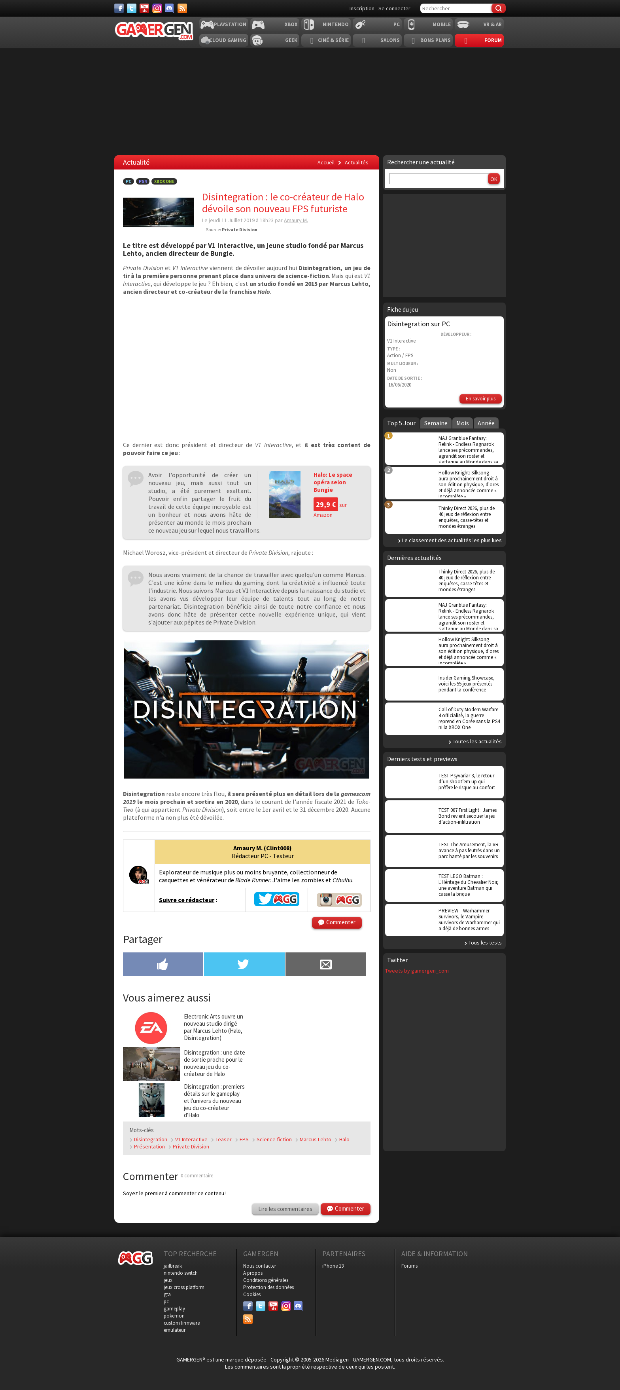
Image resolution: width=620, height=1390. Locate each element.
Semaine (436, 423)
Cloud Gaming (227, 40)
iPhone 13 (333, 1265)
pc (166, 1301)
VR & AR (493, 24)
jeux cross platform (184, 1287)
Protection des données (268, 1287)
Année (486, 423)
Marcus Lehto (315, 1139)
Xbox (291, 24)
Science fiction (274, 1139)
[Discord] (169, 8)
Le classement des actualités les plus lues (452, 540)
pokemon (174, 1315)
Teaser (223, 1139)
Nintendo (336, 24)
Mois (462, 423)
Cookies (252, 1294)
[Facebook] (119, 8)
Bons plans (435, 40)
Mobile (442, 24)
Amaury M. (296, 220)
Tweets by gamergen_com (417, 970)
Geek (291, 40)
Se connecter (394, 8)
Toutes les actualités (477, 741)
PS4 (143, 181)
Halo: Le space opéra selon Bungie (333, 482)
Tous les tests (485, 942)
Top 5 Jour (401, 423)
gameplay (174, 1308)
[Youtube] (144, 8)
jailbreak (173, 1265)
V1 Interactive (191, 1139)
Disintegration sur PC (418, 323)
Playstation (230, 24)
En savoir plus (480, 398)
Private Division (191, 1146)
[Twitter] (131, 8)
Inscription (362, 8)
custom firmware (182, 1323)
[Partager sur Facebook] (163, 965)
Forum (493, 40)
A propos (253, 1273)
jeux (168, 1280)
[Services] (182, 8)
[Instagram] (157, 8)
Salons (390, 40)
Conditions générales (265, 1280)
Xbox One (164, 181)
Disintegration (150, 1139)
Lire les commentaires (285, 1209)
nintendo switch (181, 1273)
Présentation (149, 1146)
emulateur (174, 1330)
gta (167, 1294)
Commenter (340, 922)
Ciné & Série (333, 40)
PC (396, 24)
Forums (409, 1265)
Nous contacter (259, 1265)
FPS (244, 1139)
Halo (344, 1139)
